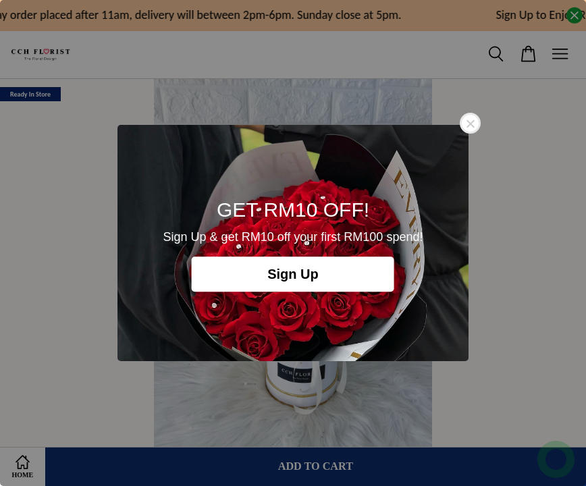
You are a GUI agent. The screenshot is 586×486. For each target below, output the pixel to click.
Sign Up (293, 274)
